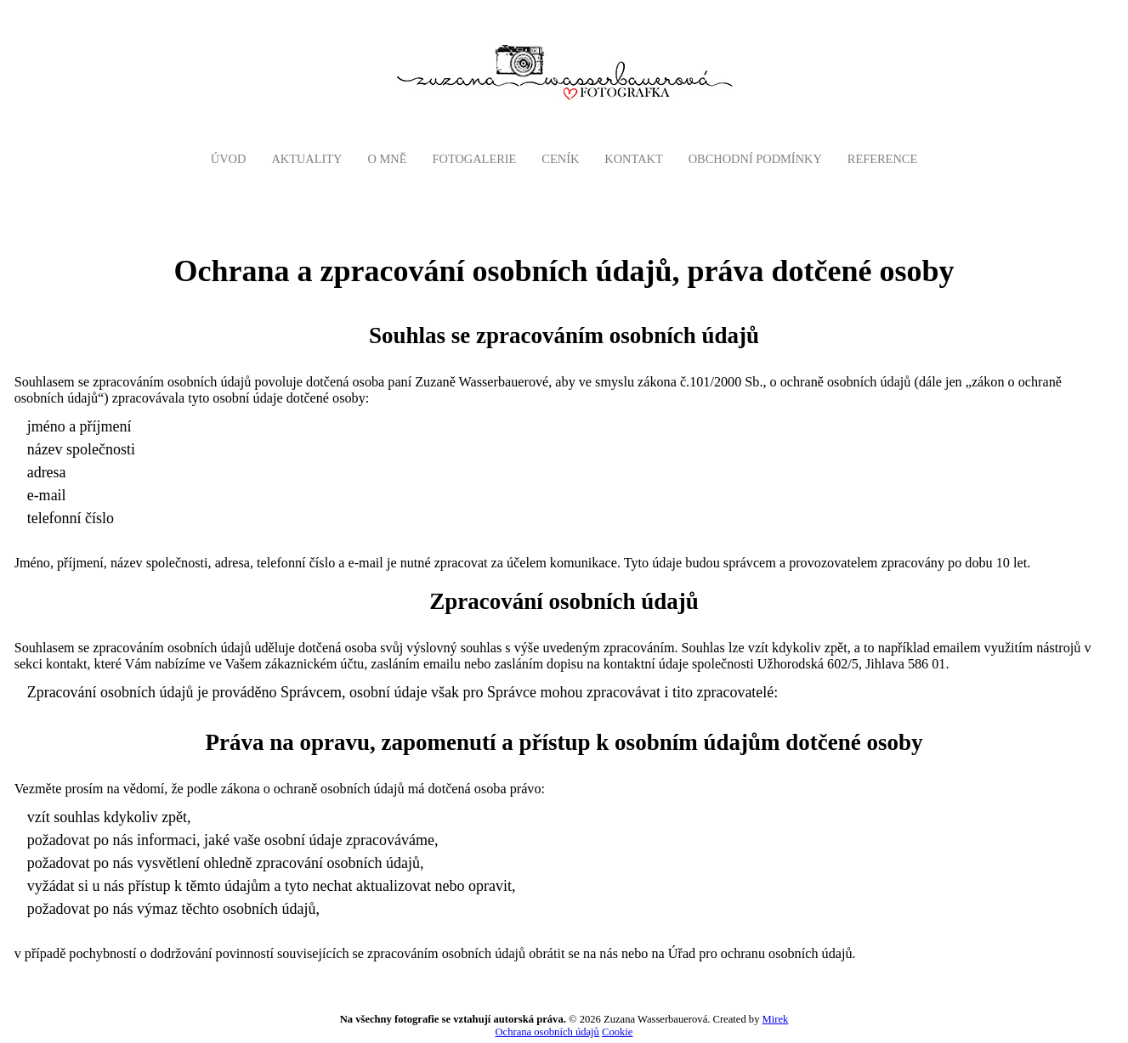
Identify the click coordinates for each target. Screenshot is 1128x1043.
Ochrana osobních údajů (547, 1032)
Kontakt (633, 159)
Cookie (617, 1032)
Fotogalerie (474, 159)
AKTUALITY (306, 159)
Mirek (775, 1019)
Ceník (560, 159)
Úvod (229, 159)
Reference (882, 159)
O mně (387, 159)
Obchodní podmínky (755, 159)
